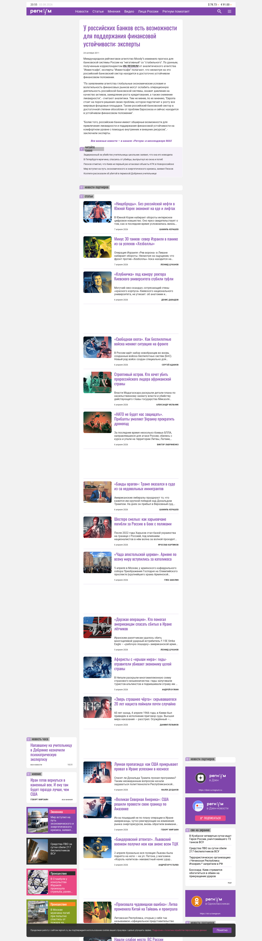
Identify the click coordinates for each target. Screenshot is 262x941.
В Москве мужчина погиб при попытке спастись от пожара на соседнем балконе (62, 916)
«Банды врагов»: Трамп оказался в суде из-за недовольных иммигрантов (144, 486)
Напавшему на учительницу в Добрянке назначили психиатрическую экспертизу (51, 752)
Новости (81, 11)
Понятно (222, 930)
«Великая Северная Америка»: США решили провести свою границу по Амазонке (141, 804)
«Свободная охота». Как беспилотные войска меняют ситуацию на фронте (142, 341)
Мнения (114, 11)
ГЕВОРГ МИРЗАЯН (39, 799)
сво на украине (200, 830)
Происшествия (59, 873)
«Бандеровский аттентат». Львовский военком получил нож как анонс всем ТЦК (146, 841)
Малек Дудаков (170, 790)
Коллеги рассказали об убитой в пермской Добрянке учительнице (120, 173)
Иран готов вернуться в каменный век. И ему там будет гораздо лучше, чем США (49, 786)
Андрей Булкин (170, 689)
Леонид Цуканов (169, 264)
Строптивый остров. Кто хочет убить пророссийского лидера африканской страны (142, 379)
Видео (129, 11)
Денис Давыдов (170, 300)
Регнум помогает (176, 11)
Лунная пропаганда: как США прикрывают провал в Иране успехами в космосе (146, 766)
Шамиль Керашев (169, 229)
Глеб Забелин (171, 580)
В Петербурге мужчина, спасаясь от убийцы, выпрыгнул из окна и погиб (123, 159)
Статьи (98, 11)
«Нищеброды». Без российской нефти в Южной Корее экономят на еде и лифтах (144, 205)
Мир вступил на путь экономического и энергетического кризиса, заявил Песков (62, 824)
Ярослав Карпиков (168, 545)
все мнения (67, 799)
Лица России (148, 11)
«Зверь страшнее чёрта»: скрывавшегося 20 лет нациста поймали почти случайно (145, 701)
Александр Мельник (167, 405)
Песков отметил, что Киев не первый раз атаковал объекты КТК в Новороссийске (129, 164)
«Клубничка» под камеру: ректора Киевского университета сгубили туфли (143, 276)
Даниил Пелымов (169, 725)
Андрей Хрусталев (168, 865)
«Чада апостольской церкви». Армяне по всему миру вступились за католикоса (145, 556)
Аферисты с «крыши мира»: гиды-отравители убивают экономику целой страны (142, 664)
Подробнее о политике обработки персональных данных (179, 930)
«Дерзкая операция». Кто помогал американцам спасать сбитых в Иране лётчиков (143, 624)
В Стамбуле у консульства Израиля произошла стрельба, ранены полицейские (62, 885)
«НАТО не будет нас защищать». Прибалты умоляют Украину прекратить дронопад (144, 419)
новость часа (40, 739)
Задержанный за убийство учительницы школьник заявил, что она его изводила (128, 154)
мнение (36, 774)
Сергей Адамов (170, 365)
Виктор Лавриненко (168, 444)
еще (230, 883)
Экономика (57, 812)
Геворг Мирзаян (170, 830)
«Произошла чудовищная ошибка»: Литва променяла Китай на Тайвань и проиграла (145, 906)
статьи (89, 196)
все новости (36, 765)
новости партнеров (96, 187)
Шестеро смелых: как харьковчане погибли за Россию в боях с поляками (143, 521)
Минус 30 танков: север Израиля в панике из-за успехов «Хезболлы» (146, 241)
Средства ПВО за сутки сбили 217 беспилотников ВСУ (61, 848)
